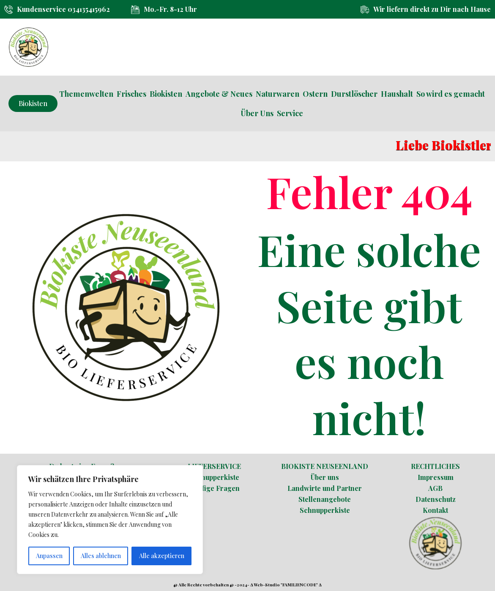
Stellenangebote (324, 499)
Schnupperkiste (214, 477)
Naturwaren (277, 94)
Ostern (315, 94)
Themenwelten (86, 94)
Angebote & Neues (219, 94)
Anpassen (49, 556)
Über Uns (257, 113)
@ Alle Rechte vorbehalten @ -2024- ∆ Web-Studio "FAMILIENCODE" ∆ (247, 585)
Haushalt (397, 94)
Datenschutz (436, 499)
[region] (110, 519)
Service (290, 113)
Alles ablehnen (101, 556)
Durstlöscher (354, 94)
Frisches (131, 94)
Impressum (436, 477)
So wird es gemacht (450, 94)
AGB (435, 488)
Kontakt (435, 510)
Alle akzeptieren (161, 556)
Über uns (325, 477)
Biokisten (166, 94)
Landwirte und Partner (324, 488)
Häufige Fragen (214, 488)
